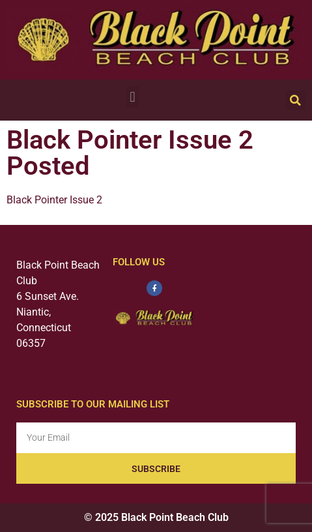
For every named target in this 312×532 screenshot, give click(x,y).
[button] (132, 97)
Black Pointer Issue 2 (54, 200)
